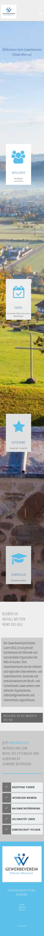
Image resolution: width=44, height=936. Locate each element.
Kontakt (22, 904)
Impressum (22, 907)
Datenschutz (22, 909)
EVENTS (18, 308)
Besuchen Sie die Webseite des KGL (20, 718)
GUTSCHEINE (18, 440)
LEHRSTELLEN (18, 572)
